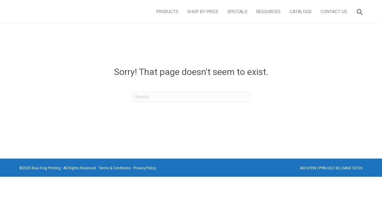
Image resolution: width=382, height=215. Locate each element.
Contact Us (334, 11)
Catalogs (300, 11)
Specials (237, 11)
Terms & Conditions (114, 168)
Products (167, 11)
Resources (268, 11)
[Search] (357, 12)
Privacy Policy (144, 168)
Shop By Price (202, 11)
